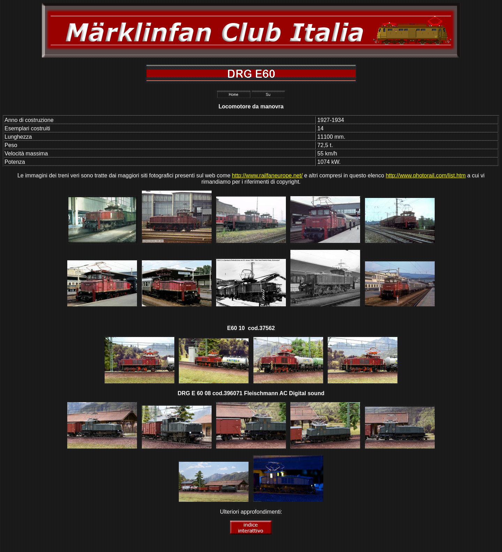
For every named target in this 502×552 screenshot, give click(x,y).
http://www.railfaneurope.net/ (267, 175)
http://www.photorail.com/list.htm (425, 175)
